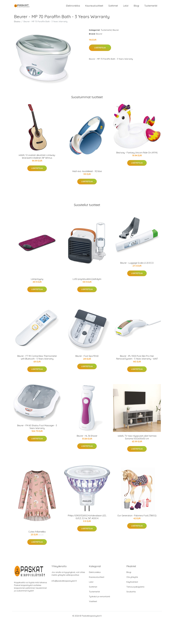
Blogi (136, 7)
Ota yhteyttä (132, 580)
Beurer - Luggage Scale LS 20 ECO (137, 266)
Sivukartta (131, 595)
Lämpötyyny (37, 282)
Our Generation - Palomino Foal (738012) (137, 519)
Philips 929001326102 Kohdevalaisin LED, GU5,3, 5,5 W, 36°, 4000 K (87, 520)
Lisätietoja (100, 51)
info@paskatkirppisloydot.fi (64, 584)
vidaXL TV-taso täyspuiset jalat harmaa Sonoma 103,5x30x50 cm (137, 440)
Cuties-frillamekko (37, 535)
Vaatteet (93, 605)
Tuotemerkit (150, 7)
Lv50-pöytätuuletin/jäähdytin (87, 282)
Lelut (125, 7)
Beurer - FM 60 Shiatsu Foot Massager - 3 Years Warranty (37, 430)
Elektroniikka (73, 7)
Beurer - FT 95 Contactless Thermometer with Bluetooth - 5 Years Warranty (37, 361)
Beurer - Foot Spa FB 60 (87, 359)
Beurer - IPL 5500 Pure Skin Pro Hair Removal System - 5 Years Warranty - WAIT (137, 361)
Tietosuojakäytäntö (135, 590)
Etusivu (17, 25)
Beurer (116, 33)
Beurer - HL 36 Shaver (87, 439)
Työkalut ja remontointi (99, 600)
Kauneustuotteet (94, 7)
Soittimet (113, 7)
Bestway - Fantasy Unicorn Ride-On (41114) (137, 156)
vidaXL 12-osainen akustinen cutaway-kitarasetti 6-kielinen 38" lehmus (37, 160)
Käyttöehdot (132, 585)
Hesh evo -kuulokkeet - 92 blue (87, 175)
